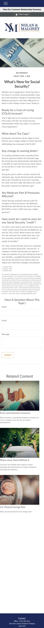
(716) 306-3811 (24, 621)
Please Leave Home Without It (14, 460)
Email (4, 321)
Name (4, 307)
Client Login (22, 14)
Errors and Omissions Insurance (15, 413)
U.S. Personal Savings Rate (12, 507)
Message (5, 334)
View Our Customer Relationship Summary (22, 9)
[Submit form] (8, 355)
